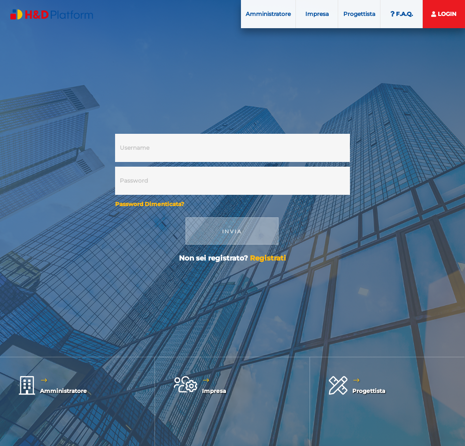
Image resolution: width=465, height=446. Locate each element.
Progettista (359, 13)
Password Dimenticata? (149, 204)
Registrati (268, 258)
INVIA (232, 231)
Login (444, 13)
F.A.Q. (401, 13)
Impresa (317, 13)
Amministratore (268, 13)
